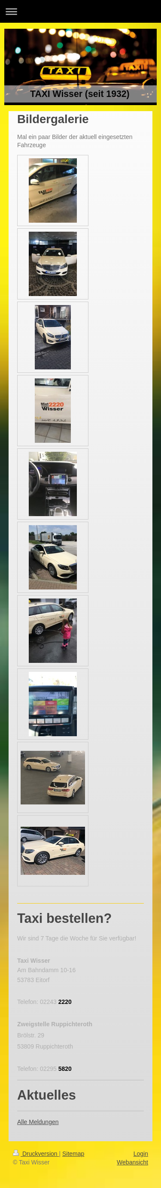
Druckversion (36, 1153)
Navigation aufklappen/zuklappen (80, 11)
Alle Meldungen (38, 1121)
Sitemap (73, 1153)
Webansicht (132, 1162)
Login (141, 1153)
